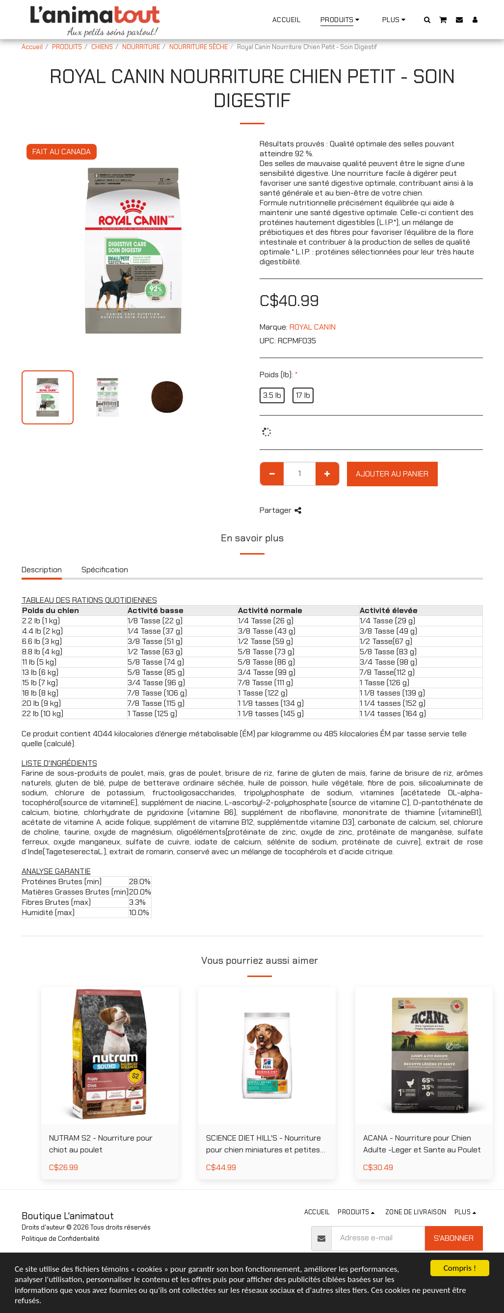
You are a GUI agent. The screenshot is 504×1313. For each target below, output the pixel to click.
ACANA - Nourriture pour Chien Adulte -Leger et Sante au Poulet (422, 1144)
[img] (110, 1055)
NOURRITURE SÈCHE (198, 47)
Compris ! (460, 1268)
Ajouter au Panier (392, 474)
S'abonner (454, 1238)
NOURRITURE (141, 47)
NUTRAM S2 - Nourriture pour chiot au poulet (101, 1144)
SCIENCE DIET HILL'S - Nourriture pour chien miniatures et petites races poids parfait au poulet (263, 1144)
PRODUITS (67, 47)
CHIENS (102, 47)
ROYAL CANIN (313, 327)
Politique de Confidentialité (61, 1238)
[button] (427, 19)
